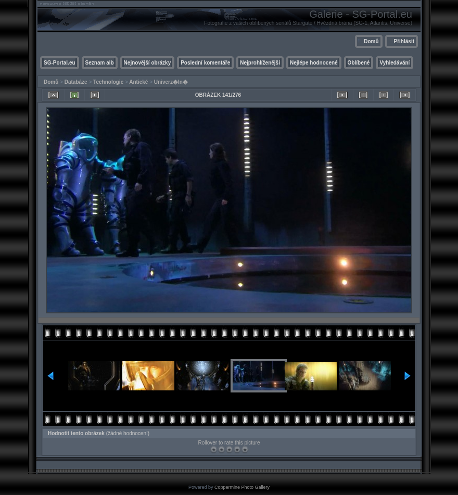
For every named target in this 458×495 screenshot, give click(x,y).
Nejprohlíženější (260, 63)
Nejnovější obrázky (147, 63)
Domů (371, 41)
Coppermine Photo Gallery (242, 487)
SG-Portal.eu (59, 63)
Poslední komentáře (205, 63)
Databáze (76, 82)
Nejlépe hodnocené (314, 63)
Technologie (108, 82)
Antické (138, 82)
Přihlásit (404, 41)
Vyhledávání (394, 63)
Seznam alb (99, 63)
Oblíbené (359, 63)
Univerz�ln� (171, 82)
